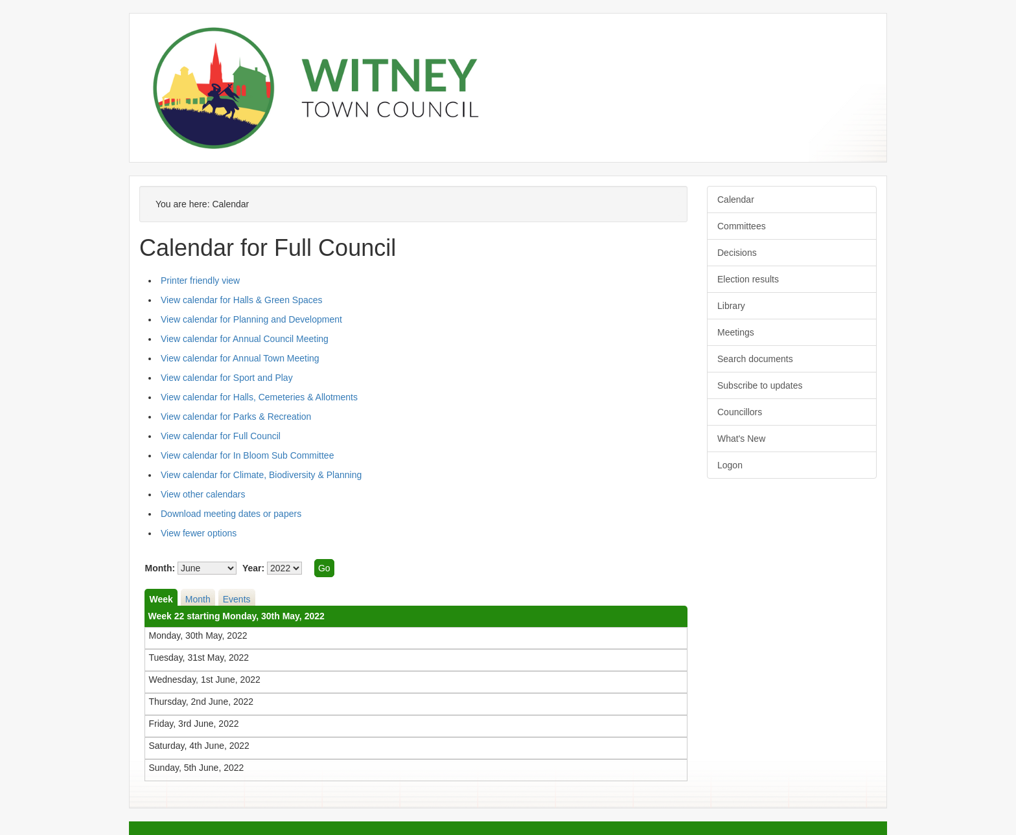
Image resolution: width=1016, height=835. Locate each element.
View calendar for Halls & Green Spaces (242, 300)
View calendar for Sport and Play (227, 377)
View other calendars (203, 494)
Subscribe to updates (760, 385)
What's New (741, 438)
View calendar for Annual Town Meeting (240, 358)
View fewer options (199, 533)
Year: (253, 568)
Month (198, 599)
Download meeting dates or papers (231, 514)
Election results (748, 279)
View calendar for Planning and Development (251, 319)
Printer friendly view (200, 280)
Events (237, 599)
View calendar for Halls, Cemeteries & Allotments (259, 397)
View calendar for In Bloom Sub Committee (247, 455)
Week (160, 599)
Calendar (735, 199)
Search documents (755, 359)
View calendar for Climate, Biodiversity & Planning (261, 475)
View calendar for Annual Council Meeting (245, 339)
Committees (741, 226)
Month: (159, 568)
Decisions (737, 252)
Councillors (739, 412)
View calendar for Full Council (221, 436)
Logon (730, 465)
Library (731, 306)
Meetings (735, 332)
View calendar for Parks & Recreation (236, 416)
